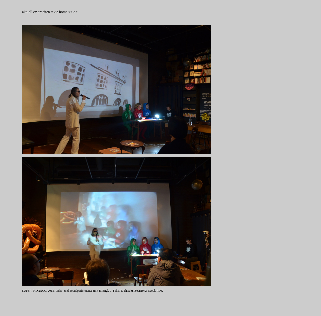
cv (35, 12)
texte (54, 12)
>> (75, 12)
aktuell (27, 12)
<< (70, 12)
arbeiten (44, 12)
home (63, 12)
